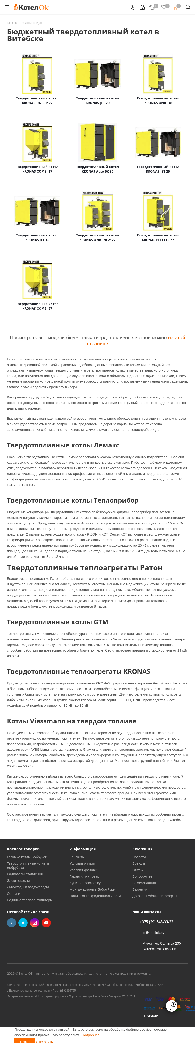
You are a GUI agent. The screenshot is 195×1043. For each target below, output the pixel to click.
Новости (139, 857)
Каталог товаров (23, 848)
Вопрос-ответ (143, 876)
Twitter (23, 922)
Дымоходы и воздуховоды (28, 887)
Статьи (138, 870)
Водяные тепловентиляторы (30, 900)
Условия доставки (84, 870)
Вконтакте (11, 922)
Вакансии (140, 889)
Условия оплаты (83, 863)
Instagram (34, 922)
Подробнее (91, 1035)
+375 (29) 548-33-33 (156, 921)
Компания (142, 848)
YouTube (46, 922)
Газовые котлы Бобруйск (27, 857)
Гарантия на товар (84, 876)
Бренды (138, 863)
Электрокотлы (18, 880)
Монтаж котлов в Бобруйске (92, 889)
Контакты (77, 857)
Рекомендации (144, 883)
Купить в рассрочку (85, 883)
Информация (83, 848)
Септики (13, 893)
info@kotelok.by (152, 933)
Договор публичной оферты (154, 896)
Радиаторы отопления (25, 874)
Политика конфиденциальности (95, 896)
